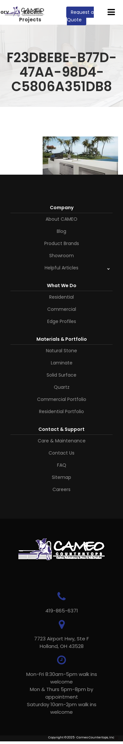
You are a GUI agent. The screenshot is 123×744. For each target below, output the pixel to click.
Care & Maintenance (62, 440)
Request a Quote (80, 16)
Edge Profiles (61, 321)
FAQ (61, 465)
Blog (61, 231)
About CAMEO (61, 219)
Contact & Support (61, 429)
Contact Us (61, 453)
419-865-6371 (61, 610)
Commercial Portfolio (61, 399)
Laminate (61, 363)
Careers (61, 489)
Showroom (61, 255)
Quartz (62, 387)
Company (61, 207)
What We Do (61, 285)
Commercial (61, 309)
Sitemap (61, 477)
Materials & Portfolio (61, 339)
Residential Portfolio (61, 411)
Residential (61, 297)
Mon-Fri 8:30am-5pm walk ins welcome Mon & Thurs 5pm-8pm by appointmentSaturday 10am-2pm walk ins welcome (61, 693)
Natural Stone (61, 350)
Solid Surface (61, 375)
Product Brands (61, 243)
